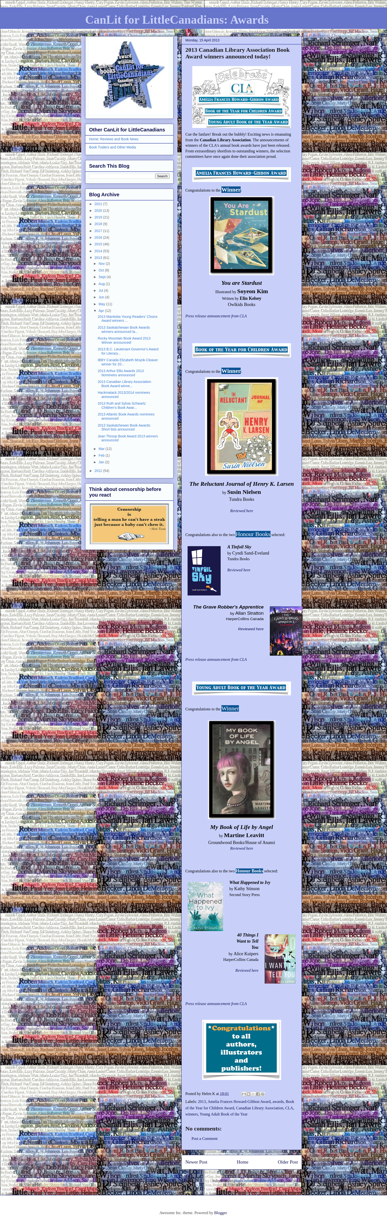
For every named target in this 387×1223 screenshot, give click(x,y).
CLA (289, 1108)
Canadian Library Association (259, 1108)
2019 (99, 217)
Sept (102, 277)
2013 (202, 1101)
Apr (101, 311)
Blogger (220, 1213)
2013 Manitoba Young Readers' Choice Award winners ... (127, 319)
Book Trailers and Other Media (112, 147)
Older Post (288, 1162)
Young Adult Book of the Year (224, 1114)
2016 (99, 237)
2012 (99, 471)
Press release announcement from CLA (216, 659)
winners (191, 1114)
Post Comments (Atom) (252, 1181)
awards (278, 1101)
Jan (101, 462)
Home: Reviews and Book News (113, 139)
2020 (99, 211)
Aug (102, 284)
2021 (99, 204)
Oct (101, 270)
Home (242, 1162)
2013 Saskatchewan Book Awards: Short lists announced (124, 427)
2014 (99, 251)
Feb (101, 455)
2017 (99, 231)
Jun (101, 297)
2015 (99, 244)
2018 (99, 224)
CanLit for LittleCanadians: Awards (177, 19)
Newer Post (196, 1162)
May (102, 304)
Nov (102, 264)
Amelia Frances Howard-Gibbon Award (239, 1101)
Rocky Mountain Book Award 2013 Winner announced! (124, 340)
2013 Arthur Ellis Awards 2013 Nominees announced (121, 373)
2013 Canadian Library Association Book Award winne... (124, 384)
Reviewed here (241, 511)
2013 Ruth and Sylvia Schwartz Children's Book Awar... (122, 405)
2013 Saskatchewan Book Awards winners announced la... (124, 329)
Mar (101, 449)
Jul (101, 290)
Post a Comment (205, 1138)
